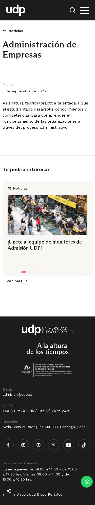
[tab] (23, 272)
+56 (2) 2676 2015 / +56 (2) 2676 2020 (36, 411)
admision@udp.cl (17, 394)
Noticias (16, 31)
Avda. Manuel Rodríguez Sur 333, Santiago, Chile (44, 427)
